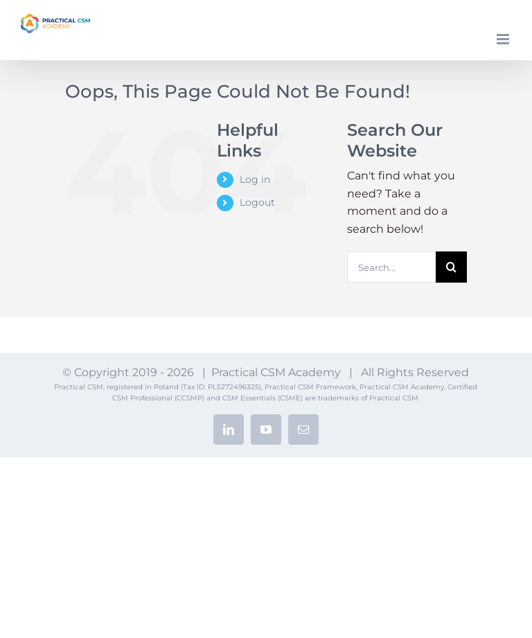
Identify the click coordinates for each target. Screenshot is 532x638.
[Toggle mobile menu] (504, 39)
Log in (255, 179)
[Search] (451, 267)
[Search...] (391, 267)
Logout (257, 202)
